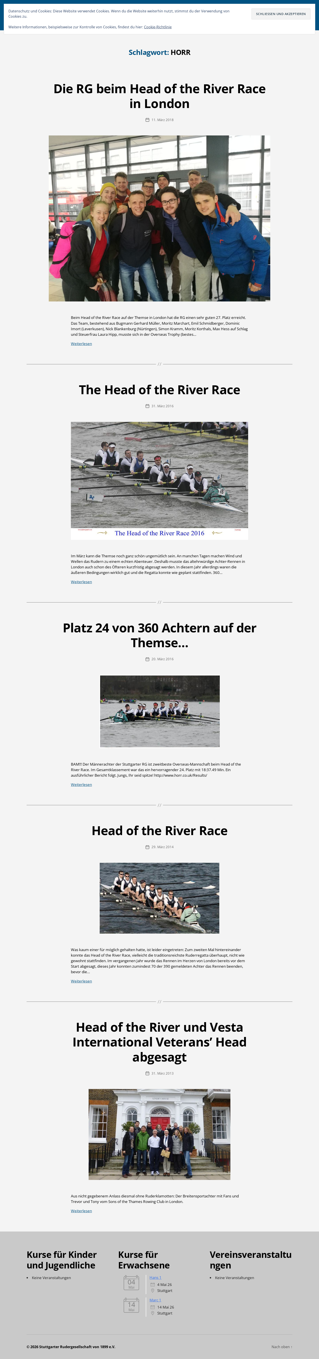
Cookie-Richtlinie (158, 27)
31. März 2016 (163, 406)
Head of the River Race (159, 830)
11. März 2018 (163, 120)
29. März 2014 (163, 847)
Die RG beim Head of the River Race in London (159, 96)
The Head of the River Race (159, 389)
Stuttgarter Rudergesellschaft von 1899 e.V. (77, 1346)
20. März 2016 (163, 659)
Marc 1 (155, 1300)
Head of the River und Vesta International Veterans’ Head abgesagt (159, 1041)
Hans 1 (155, 1277)
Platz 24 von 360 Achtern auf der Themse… (159, 635)
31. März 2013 (163, 1073)
